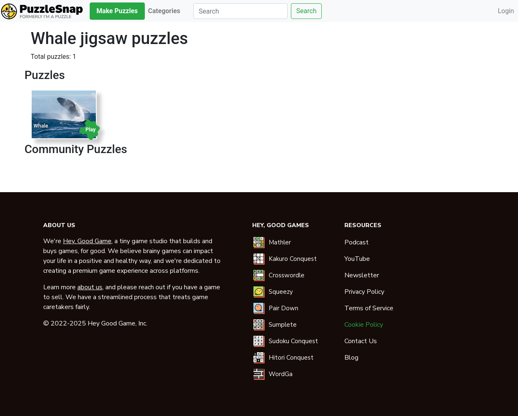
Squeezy (281, 292)
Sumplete (283, 325)
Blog (351, 357)
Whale (41, 126)
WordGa (281, 374)
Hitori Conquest (291, 357)
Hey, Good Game (87, 241)
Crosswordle (286, 275)
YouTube (357, 258)
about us (89, 287)
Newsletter (361, 275)
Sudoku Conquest (293, 341)
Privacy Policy (364, 291)
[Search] (240, 11)
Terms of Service (368, 308)
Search (306, 11)
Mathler (280, 242)
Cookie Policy (363, 324)
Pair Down (283, 308)
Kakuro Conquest (293, 259)
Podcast (356, 242)
